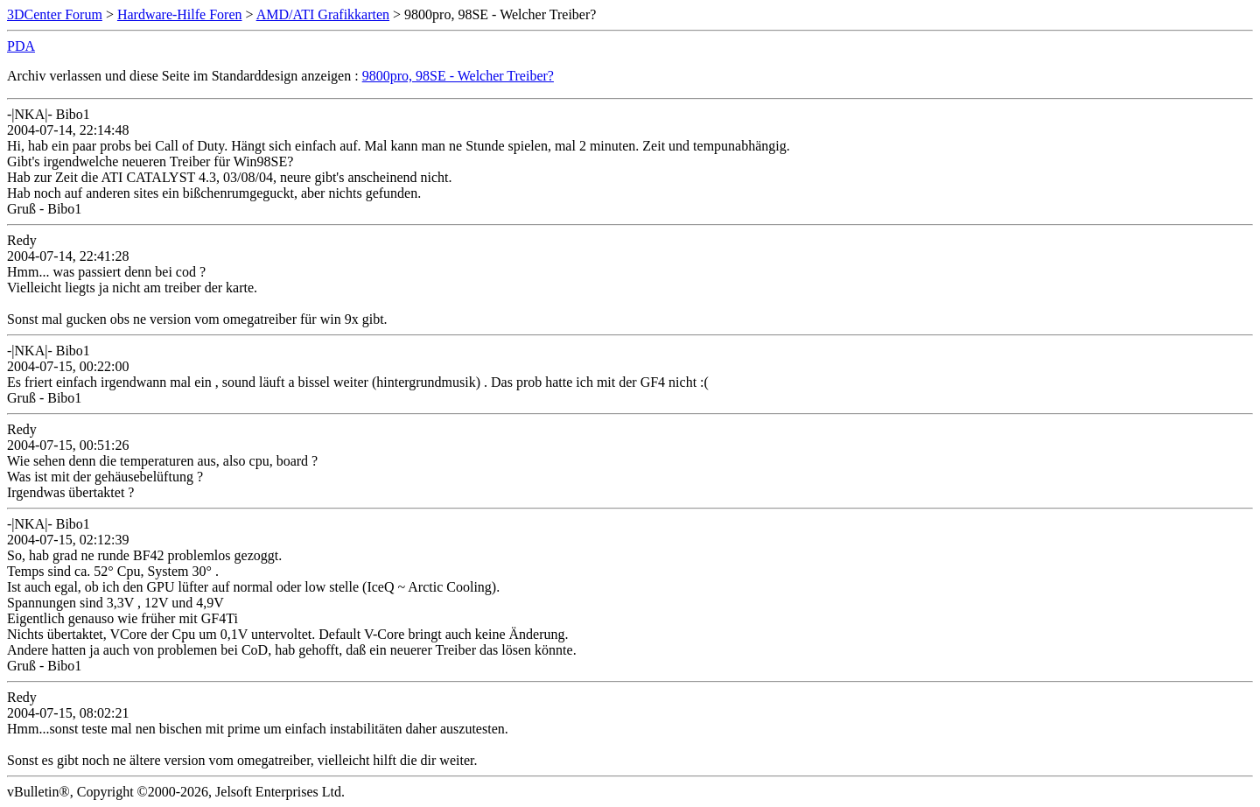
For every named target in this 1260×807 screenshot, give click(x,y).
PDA (21, 46)
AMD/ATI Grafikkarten (322, 14)
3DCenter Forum (54, 14)
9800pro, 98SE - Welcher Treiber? (458, 75)
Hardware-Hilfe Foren (179, 14)
